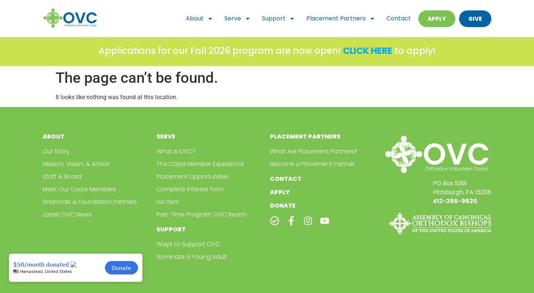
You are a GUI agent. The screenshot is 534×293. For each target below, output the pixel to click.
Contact (398, 18)
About (199, 18)
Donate (283, 205)
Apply (280, 192)
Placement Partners (340, 18)
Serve (237, 18)
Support (278, 18)
